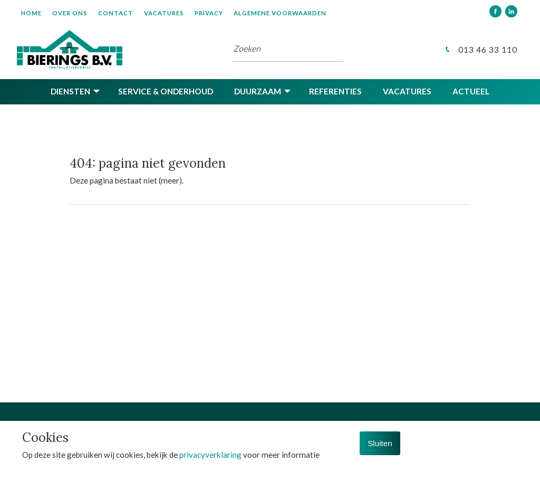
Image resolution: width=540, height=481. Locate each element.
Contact (115, 12)
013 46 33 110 (480, 49)
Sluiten (380, 443)
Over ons (70, 12)
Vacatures (164, 12)
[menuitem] (36, 12)
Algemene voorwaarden (280, 12)
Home (31, 12)
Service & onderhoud (165, 91)
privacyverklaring (210, 454)
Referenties (335, 91)
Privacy (209, 12)
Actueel (470, 91)
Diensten (70, 91)
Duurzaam (257, 91)
